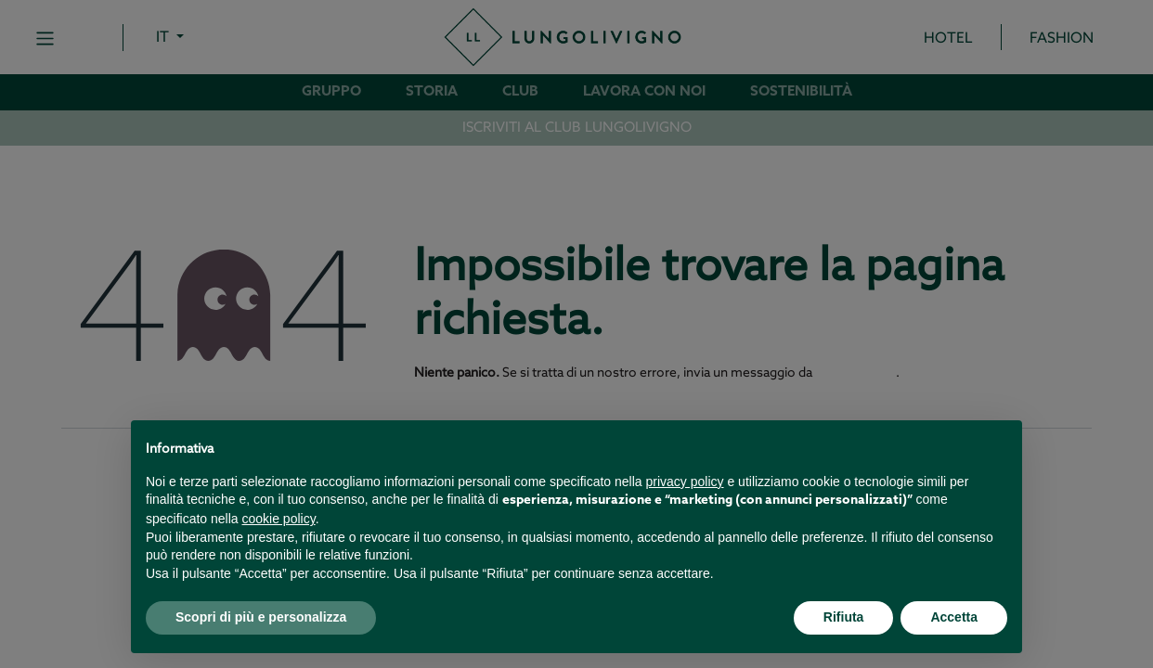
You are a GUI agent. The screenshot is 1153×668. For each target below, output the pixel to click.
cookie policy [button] (279, 518)
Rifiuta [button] (843, 617)
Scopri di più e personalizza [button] (260, 617)
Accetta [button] (954, 617)
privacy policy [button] (685, 481)
